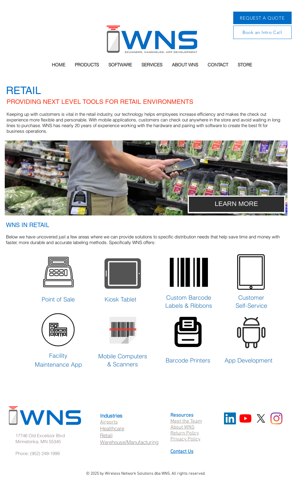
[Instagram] (276, 418)
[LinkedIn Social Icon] (230, 418)
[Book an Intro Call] (262, 32)
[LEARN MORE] (236, 204)
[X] (261, 418)
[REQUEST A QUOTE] (262, 18)
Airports (109, 422)
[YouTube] (245, 418)
